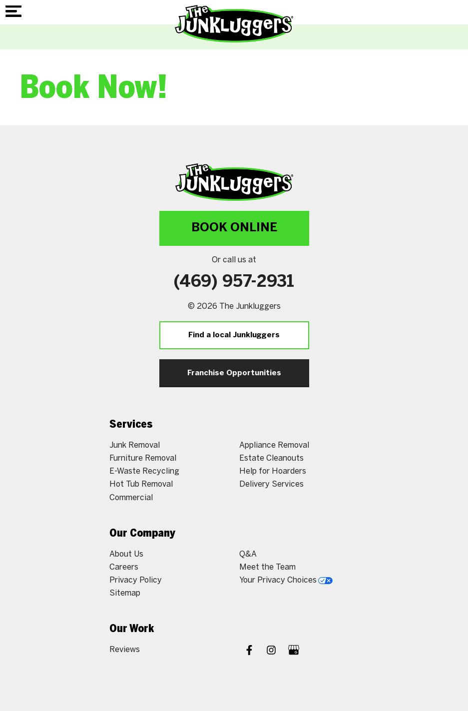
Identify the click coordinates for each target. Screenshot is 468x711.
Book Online (234, 228)
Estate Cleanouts (271, 458)
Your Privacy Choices (286, 580)
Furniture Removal (142, 458)
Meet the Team (267, 567)
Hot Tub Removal (141, 484)
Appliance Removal (274, 445)
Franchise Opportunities (234, 373)
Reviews (124, 650)
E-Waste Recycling (144, 471)
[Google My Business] (293, 651)
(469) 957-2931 (234, 282)
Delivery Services (271, 484)
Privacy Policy (135, 580)
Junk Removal (134, 445)
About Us (126, 554)
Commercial (131, 498)
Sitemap (124, 593)
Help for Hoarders (272, 471)
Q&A (248, 554)
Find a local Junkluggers (234, 335)
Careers (123, 567)
